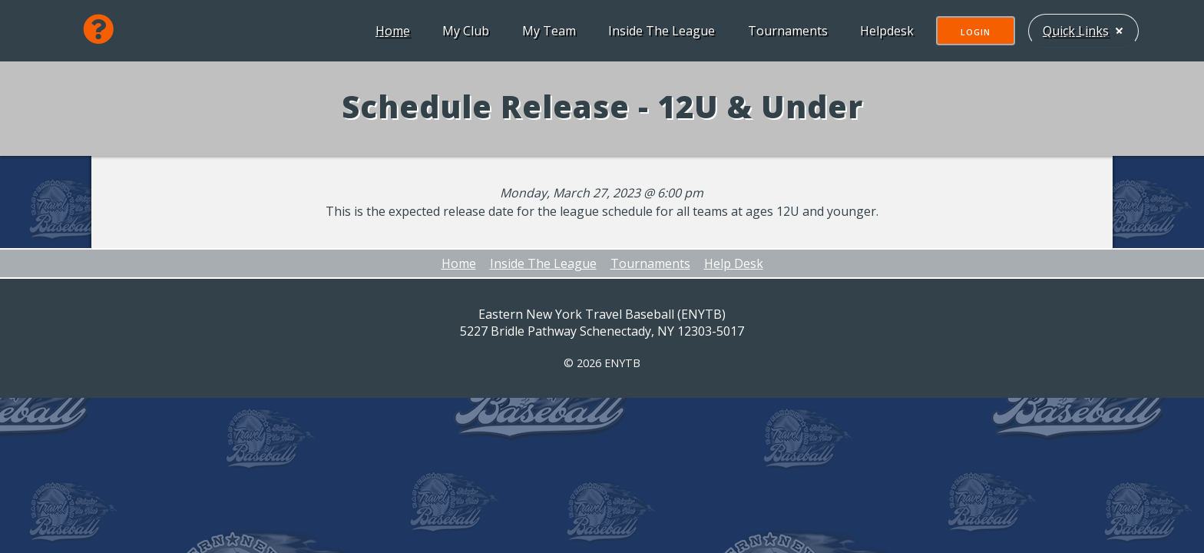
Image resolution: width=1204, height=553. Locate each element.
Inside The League (660, 30)
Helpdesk (885, 30)
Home (391, 30)
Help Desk (733, 263)
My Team (547, 30)
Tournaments (786, 30)
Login (974, 32)
